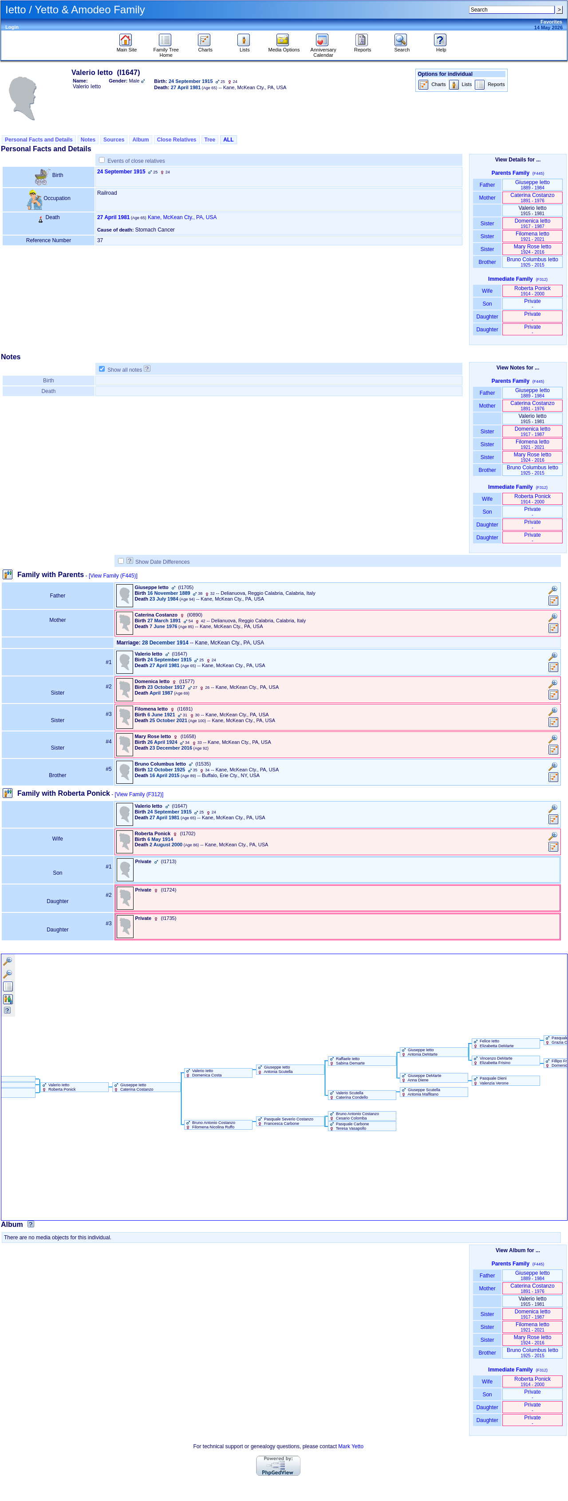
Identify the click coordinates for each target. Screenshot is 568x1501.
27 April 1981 (113, 217)
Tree (210, 140)
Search (402, 47)
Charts (205, 47)
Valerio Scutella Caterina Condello (348, 1095)
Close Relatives (177, 140)
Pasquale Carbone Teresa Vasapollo (348, 1126)
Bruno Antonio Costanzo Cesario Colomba (353, 1116)
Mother (487, 198)
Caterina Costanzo (532, 197)
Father (487, 185)
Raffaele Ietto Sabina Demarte (346, 1061)
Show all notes (124, 370)
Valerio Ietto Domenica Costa (203, 1073)
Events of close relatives (136, 161)
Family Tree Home (165, 50)
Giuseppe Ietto (532, 184)
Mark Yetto (350, 1446)
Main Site (127, 47)
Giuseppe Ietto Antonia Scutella (274, 1069)
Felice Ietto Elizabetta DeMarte (493, 1043)
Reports (362, 47)
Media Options (284, 47)
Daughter (487, 317)
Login (12, 27)
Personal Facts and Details (39, 140)
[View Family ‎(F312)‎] (139, 794)
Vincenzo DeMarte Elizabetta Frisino (492, 1060)
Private (532, 303)
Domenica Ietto (533, 223)
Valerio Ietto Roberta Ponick (58, 1087)
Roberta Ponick (532, 290)
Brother (487, 262)
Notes (88, 140)
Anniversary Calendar (323, 50)
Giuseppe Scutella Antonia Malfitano (420, 1092)
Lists (245, 47)
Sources (113, 140)
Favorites (551, 21)
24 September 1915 (121, 172)
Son (487, 304)
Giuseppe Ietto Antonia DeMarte (419, 1052)
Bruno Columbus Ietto (532, 261)
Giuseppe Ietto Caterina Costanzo (133, 1087)
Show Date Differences (158, 562)
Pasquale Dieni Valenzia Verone (490, 1080)
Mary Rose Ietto (533, 249)
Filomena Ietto (532, 236)
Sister (487, 223)
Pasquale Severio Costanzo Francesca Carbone (285, 1121)
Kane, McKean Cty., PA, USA (182, 217)
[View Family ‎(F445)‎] (113, 576)
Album (140, 140)
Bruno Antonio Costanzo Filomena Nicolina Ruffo (210, 1124)
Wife (487, 291)
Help (441, 47)
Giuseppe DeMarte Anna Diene (421, 1077)
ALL (228, 140)
